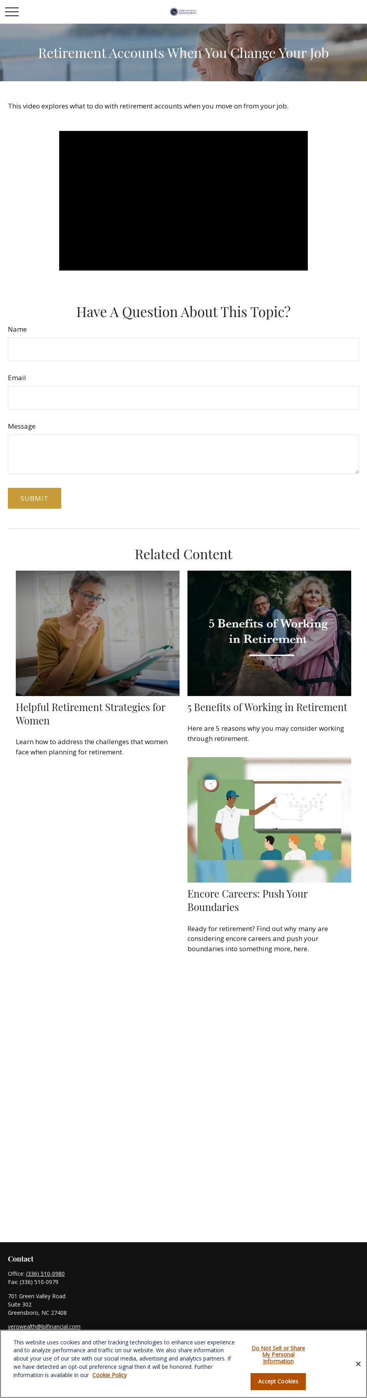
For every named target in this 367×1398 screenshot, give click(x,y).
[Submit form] (34, 498)
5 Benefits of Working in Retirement (267, 706)
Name (17, 329)
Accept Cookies (278, 1381)
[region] (183, 1364)
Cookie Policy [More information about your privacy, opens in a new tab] (109, 1375)
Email (17, 377)
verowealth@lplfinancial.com (44, 1326)
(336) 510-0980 (45, 1273)
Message (22, 426)
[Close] (358, 1363)
